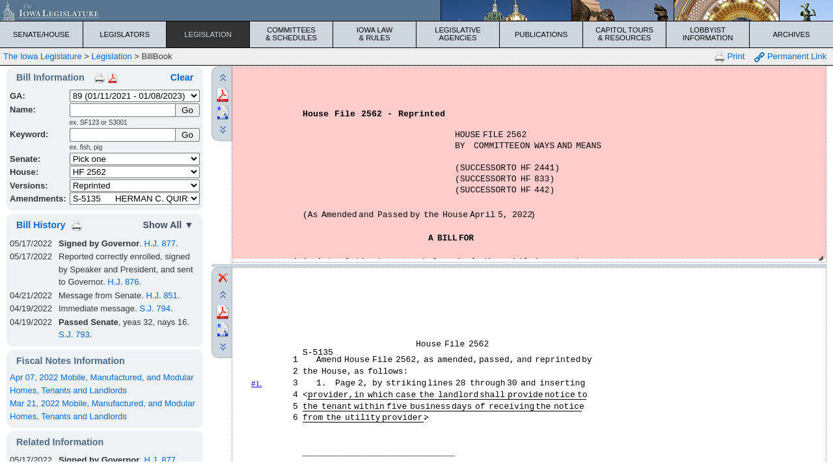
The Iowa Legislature (42, 56)
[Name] (123, 110)
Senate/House (41, 34)
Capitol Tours (624, 34)
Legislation (208, 34)
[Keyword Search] (123, 135)
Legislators (125, 34)
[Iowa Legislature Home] (416, 10)
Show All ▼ (168, 224)
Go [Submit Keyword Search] (187, 135)
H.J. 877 (159, 243)
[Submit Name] (187, 110)
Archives (791, 34)
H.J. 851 (161, 295)
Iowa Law (374, 34)
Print (729, 56)
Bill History (40, 225)
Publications (541, 34)
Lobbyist (707, 34)
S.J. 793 (74, 334)
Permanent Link (790, 56)
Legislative (457, 34)
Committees (291, 34)
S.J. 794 (155, 308)
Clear (182, 77)
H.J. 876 (123, 282)
